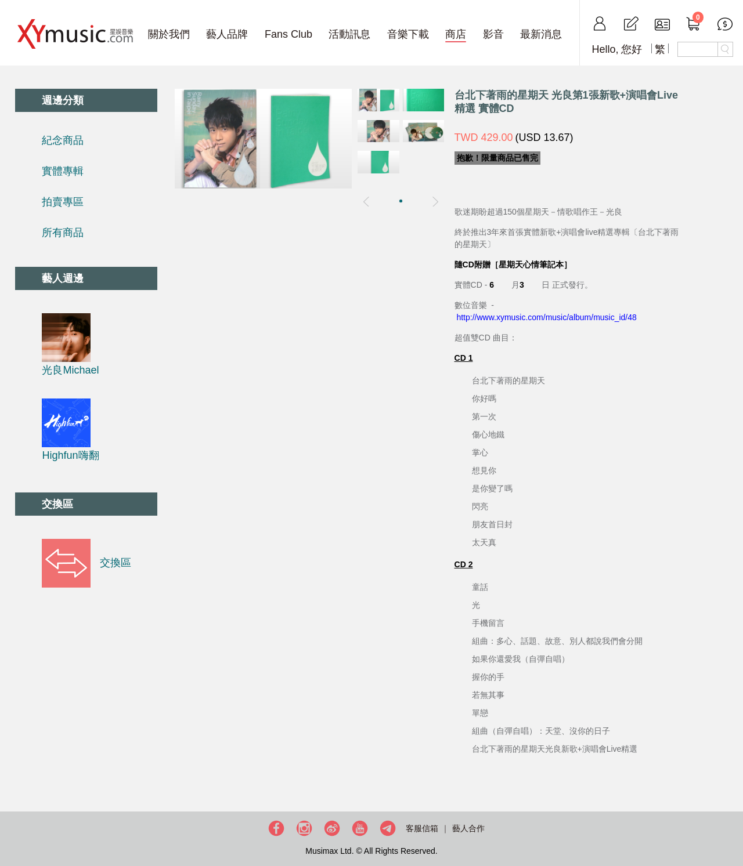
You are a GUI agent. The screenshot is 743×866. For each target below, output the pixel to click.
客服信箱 (422, 828)
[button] (400, 201)
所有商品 (63, 232)
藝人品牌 (227, 34)
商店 (455, 34)
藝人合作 (468, 828)
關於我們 (169, 34)
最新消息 (541, 34)
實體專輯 (63, 171)
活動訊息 (349, 34)
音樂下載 (408, 34)
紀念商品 (63, 140)
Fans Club (288, 34)
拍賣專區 (63, 202)
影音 (493, 34)
